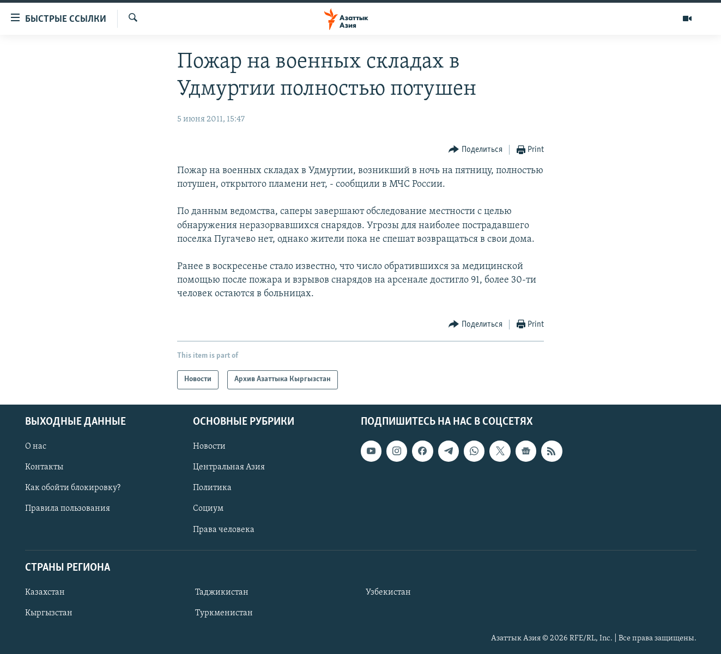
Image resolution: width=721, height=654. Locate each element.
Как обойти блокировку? (72, 488)
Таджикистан (222, 592)
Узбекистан (388, 592)
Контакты (44, 467)
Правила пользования (67, 508)
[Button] (475, 150)
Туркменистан (224, 613)
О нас (35, 446)
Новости (209, 446)
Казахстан (45, 592)
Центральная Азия (229, 467)
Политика (212, 488)
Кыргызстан (48, 613)
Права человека (224, 529)
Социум (208, 508)
